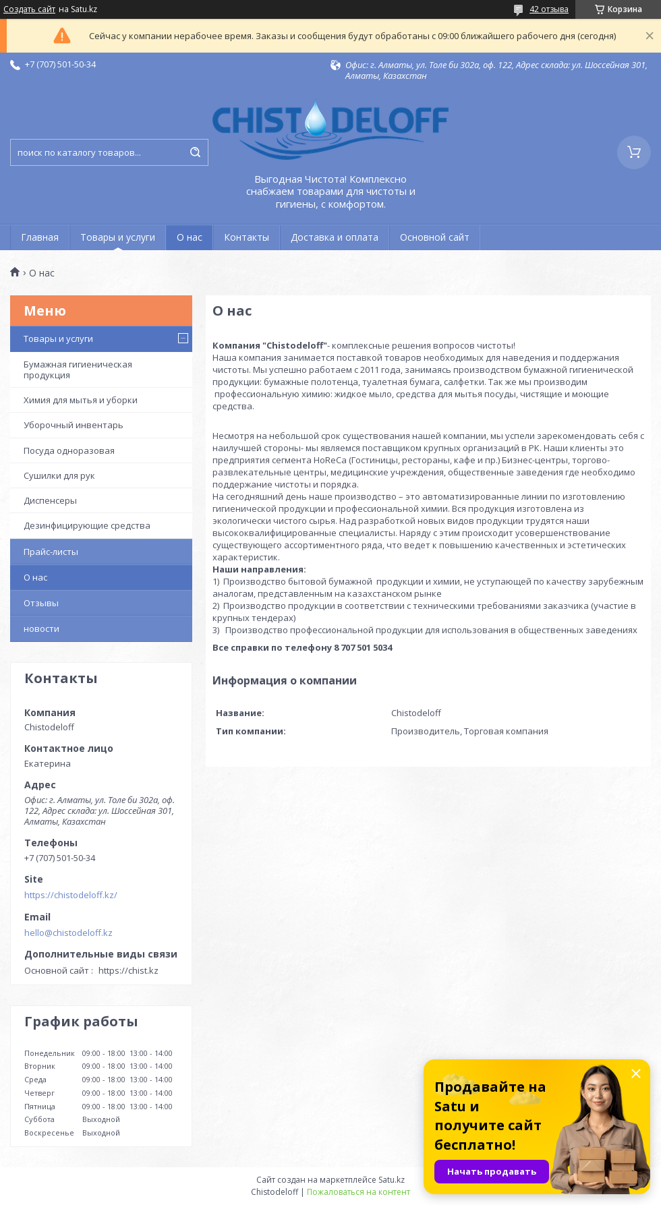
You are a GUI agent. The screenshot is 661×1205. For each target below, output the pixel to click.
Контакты (246, 237)
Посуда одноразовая (69, 450)
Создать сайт (29, 9)
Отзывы (41, 603)
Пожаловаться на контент (358, 1192)
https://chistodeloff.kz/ (70, 895)
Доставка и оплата (334, 237)
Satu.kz (391, 1179)
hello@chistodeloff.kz (68, 932)
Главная (40, 237)
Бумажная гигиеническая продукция (78, 369)
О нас (189, 237)
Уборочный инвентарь (73, 425)
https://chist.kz (128, 970)
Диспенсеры (50, 500)
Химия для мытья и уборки (81, 400)
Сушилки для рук (59, 475)
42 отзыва (549, 9)
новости (41, 628)
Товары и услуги (117, 237)
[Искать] (194, 152)
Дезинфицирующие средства (87, 525)
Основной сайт (434, 237)
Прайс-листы (51, 552)
